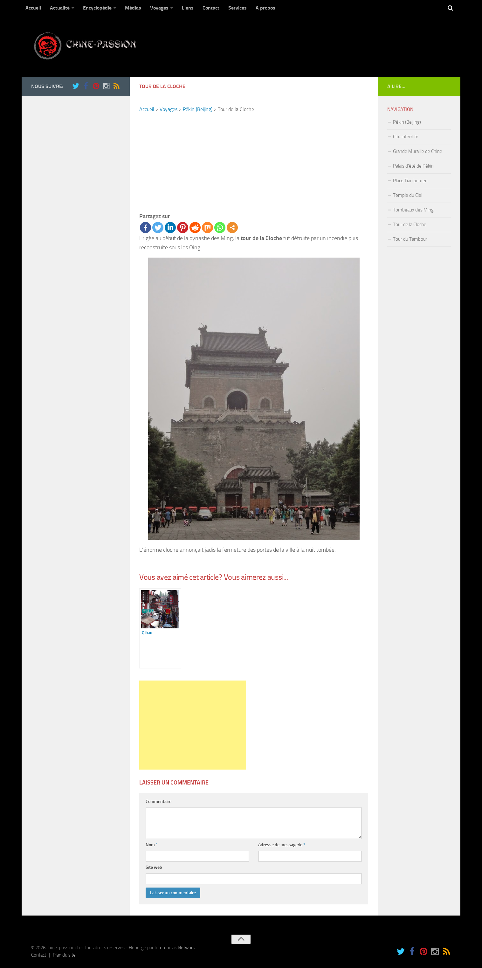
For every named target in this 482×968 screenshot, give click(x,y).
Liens (188, 8)
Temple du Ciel (407, 195)
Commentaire (158, 801)
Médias (133, 8)
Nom (152, 844)
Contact (211, 8)
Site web (154, 867)
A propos (265, 8)
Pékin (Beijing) (197, 109)
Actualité (60, 8)
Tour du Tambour (410, 239)
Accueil (33, 8)
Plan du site (64, 955)
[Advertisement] (253, 162)
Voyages (159, 8)
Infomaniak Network (175, 948)
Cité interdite (405, 137)
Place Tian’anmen (410, 180)
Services (237, 8)
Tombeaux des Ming (413, 210)
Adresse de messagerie (281, 844)
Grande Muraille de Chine (417, 151)
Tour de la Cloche (409, 224)
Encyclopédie (97, 8)
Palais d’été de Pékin (413, 166)
